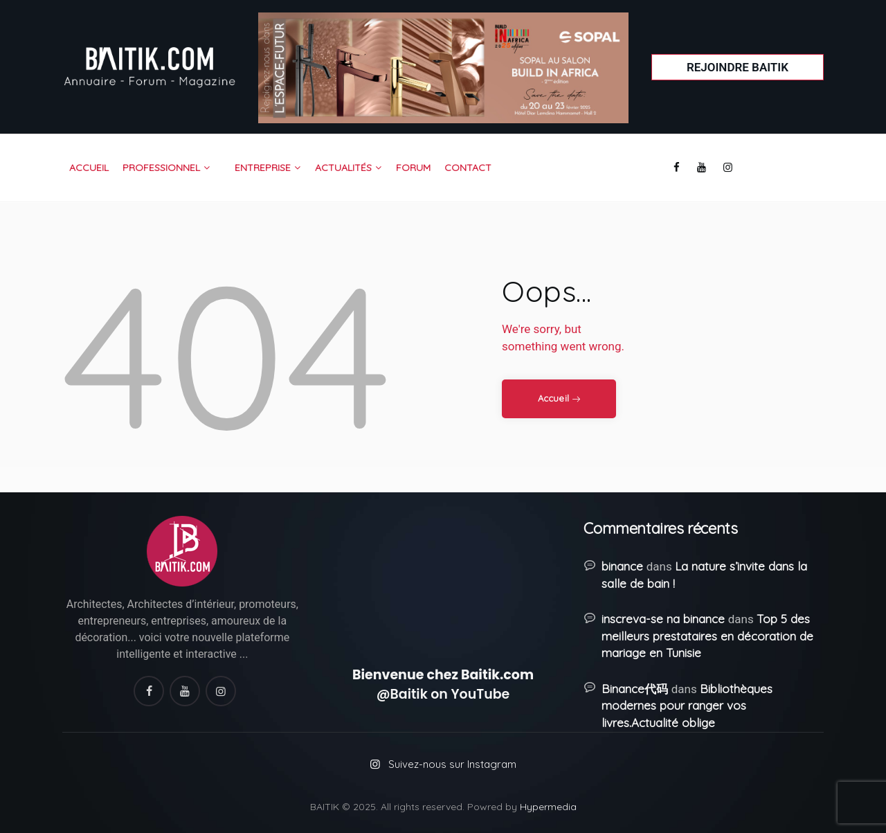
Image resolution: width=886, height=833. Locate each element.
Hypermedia (548, 806)
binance (622, 566)
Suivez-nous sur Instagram (452, 764)
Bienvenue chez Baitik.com (443, 674)
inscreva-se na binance (663, 618)
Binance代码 (635, 688)
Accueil (553, 398)
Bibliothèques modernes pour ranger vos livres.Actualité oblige (687, 705)
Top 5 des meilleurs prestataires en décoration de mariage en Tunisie (707, 635)
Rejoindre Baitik (737, 67)
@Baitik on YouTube (443, 694)
